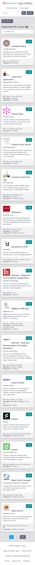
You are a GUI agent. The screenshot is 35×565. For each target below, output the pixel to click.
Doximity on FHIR (19, 247)
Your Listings (24, 8)
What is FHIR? (27, 551)
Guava (14, 450)
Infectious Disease (8, 327)
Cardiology (14, 98)
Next (22, 537)
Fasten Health (17, 383)
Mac (17, 61)
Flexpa (14, 419)
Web (17, 96)
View (29, 41)
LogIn (30, 13)
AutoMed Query (18, 46)
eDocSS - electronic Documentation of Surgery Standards (16, 345)
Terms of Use (16, 561)
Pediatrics (21, 325)
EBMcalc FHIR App (20, 308)
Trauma (13, 367)
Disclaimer (26, 561)
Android (21, 259)
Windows (12, 61)
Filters (7, 21)
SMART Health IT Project (17, 546)
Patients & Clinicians (18, 198)
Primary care (15, 196)
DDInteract (16, 212)
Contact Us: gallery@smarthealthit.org (17, 556)
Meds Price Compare (21, 480)
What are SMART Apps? (11, 551)
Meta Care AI (17, 511)
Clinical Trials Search (21, 144)
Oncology (19, 367)
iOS (25, 259)
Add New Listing (11, 8)
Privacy (7, 561)
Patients (14, 405)
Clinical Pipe (17, 114)
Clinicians (15, 63)
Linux (7, 61)
